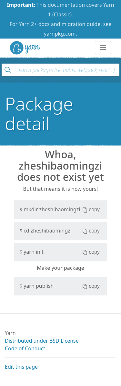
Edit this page (21, 366)
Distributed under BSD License (42, 340)
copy (91, 210)
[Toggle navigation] (103, 47)
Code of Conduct (25, 348)
